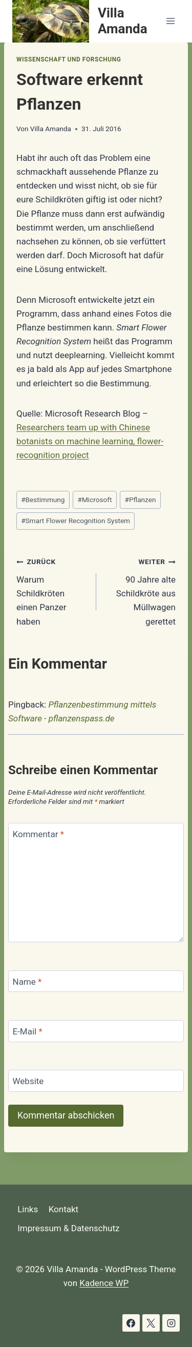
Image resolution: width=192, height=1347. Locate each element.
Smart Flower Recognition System (75, 520)
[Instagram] (171, 1323)
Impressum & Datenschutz (68, 1228)
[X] (151, 1323)
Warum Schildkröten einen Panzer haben (52, 590)
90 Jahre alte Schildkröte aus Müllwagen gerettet (140, 590)
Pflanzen (140, 499)
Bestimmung (43, 499)
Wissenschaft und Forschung (68, 59)
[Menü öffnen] (170, 21)
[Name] (96, 981)
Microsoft (95, 499)
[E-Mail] (96, 1031)
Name (27, 982)
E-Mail (27, 1031)
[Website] (96, 1081)
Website (28, 1081)
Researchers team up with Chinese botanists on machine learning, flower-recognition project (89, 441)
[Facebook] (131, 1323)
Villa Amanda (50, 129)
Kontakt (64, 1209)
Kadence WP (104, 1283)
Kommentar (38, 834)
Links (27, 1209)
